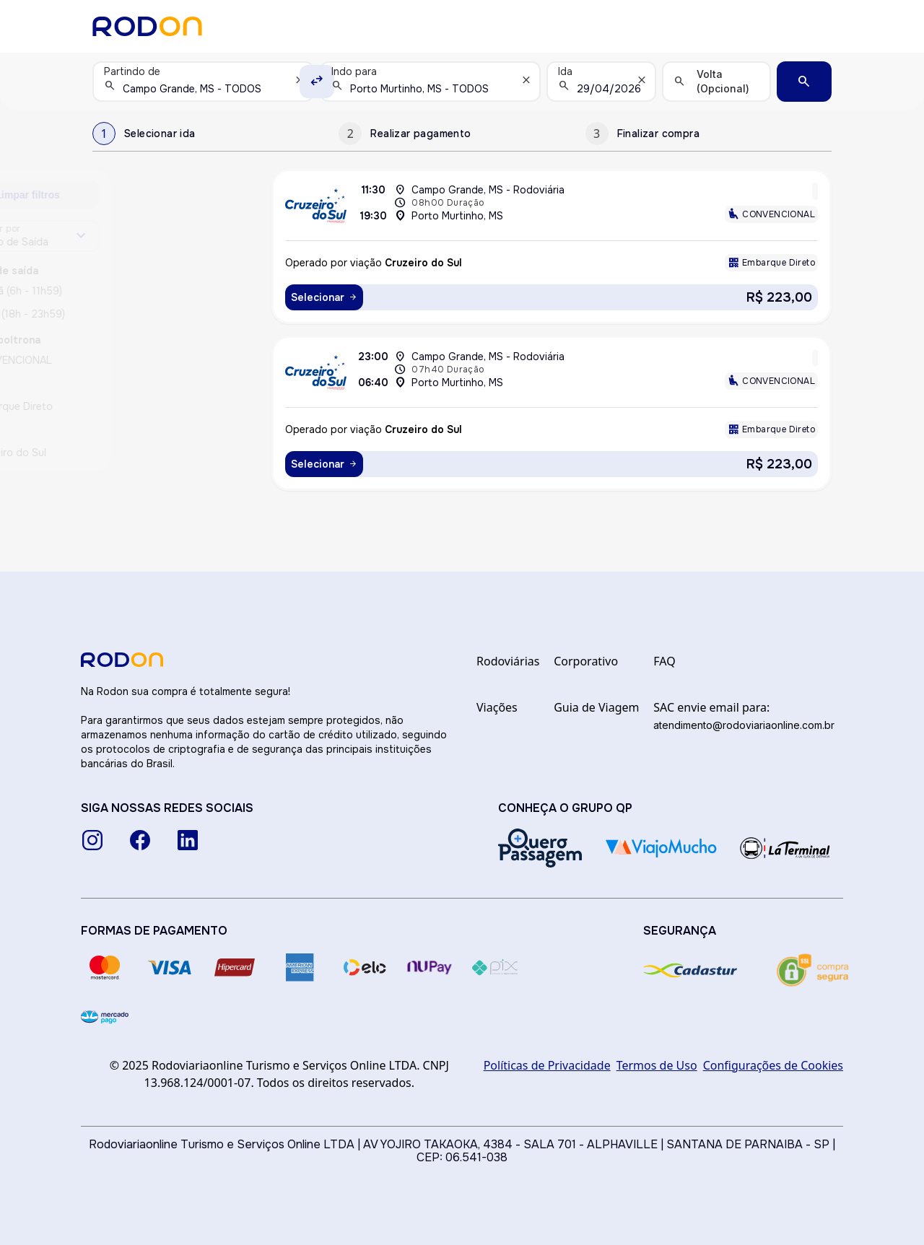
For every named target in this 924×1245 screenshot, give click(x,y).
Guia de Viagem (596, 707)
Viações (497, 707)
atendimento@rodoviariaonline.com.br (743, 725)
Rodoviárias (507, 661)
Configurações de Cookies (773, 1065)
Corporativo (586, 661)
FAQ (664, 661)
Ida (565, 71)
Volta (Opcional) (723, 81)
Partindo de (132, 71)
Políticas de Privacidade (547, 1065)
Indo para (354, 71)
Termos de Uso (656, 1065)
